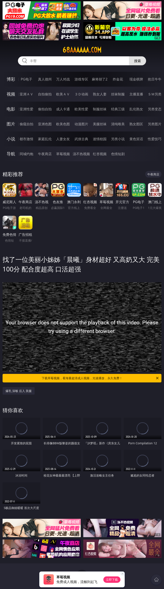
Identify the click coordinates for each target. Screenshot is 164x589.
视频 (11, 94)
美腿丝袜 (100, 124)
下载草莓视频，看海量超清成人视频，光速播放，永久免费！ (100, 378)
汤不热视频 (81, 154)
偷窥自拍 (26, 124)
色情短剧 (118, 154)
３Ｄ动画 (81, 94)
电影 (11, 109)
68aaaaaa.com (82, 50)
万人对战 (63, 79)
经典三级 (118, 109)
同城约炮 (26, 154)
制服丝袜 (100, 109)
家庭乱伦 (45, 139)
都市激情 (26, 139)
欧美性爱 (81, 109)
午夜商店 (45, 154)
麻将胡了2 (99, 79)
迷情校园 (100, 139)
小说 (11, 139)
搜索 (137, 60)
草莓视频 (63, 154)
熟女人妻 (100, 94)
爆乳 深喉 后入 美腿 (19, 391)
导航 (11, 154)
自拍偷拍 (45, 94)
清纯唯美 (118, 124)
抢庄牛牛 (154, 79)
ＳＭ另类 (154, 94)
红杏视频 (100, 154)
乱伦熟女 (136, 109)
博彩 (11, 79)
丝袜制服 (118, 94)
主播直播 (136, 94)
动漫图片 (81, 124)
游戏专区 (81, 79)
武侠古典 (81, 139)
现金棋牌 (136, 79)
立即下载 (112, 579)
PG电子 (26, 79)
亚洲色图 (45, 124)
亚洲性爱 (26, 109)
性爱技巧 (154, 139)
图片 (11, 124)
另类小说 (118, 139)
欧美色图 (63, 124)
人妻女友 (63, 139)
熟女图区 (136, 124)
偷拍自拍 (45, 109)
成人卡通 (63, 109)
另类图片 (154, 124)
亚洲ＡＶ (26, 94)
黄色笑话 (136, 139)
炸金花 (118, 79)
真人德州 (45, 79)
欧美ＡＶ (63, 94)
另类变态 (154, 109)
